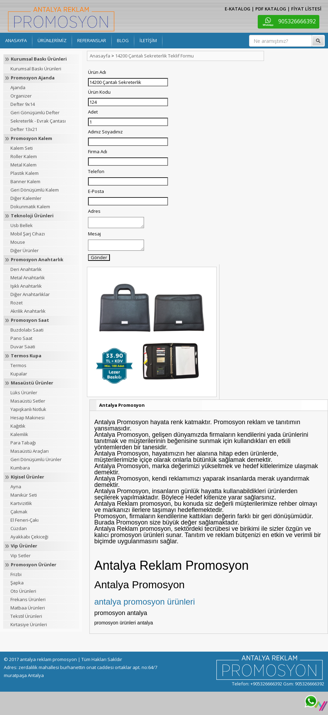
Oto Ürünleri (23, 591)
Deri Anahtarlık (26, 269)
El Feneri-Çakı (24, 520)
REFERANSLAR (91, 40)
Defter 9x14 (22, 104)
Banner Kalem (25, 181)
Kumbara (20, 468)
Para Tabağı (23, 443)
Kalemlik (19, 434)
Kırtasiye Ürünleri (28, 624)
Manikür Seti (23, 495)
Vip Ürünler (24, 546)
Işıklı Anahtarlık (26, 286)
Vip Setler (20, 555)
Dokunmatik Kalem (30, 206)
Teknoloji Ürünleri (32, 215)
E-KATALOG (237, 9)
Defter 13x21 (23, 129)
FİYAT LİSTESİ (306, 9)
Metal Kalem (23, 165)
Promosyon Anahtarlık (37, 259)
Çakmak (18, 511)
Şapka (17, 583)
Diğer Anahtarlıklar (30, 294)
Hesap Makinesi (27, 417)
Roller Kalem (23, 156)
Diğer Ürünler (24, 250)
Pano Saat (21, 338)
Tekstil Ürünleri (26, 616)
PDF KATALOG (270, 9)
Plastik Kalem (24, 173)
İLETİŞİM (148, 40)
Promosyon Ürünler (33, 564)
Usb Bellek (21, 225)
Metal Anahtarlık (27, 277)
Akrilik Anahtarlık (28, 311)
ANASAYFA (16, 40)
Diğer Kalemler (25, 198)
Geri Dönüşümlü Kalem (34, 190)
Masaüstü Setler (27, 401)
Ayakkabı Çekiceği (29, 537)
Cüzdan (18, 528)
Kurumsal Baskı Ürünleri (39, 59)
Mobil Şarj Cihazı (27, 234)
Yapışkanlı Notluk (28, 409)
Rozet (16, 303)
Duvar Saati (22, 346)
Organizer (21, 96)
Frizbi (16, 574)
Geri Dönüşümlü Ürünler (36, 459)
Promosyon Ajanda (33, 78)
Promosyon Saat (30, 320)
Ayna (15, 486)
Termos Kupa (26, 355)
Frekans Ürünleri (28, 599)
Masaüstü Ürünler (32, 383)
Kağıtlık (17, 426)
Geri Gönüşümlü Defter (34, 112)
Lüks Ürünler (23, 392)
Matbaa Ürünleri (27, 608)
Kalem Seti (21, 148)
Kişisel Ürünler (27, 477)
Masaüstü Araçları (29, 451)
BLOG (123, 40)
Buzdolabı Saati (26, 330)
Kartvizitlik (21, 503)
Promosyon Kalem (31, 138)
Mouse (17, 242)
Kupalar (18, 374)
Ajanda (17, 87)
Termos (18, 365)
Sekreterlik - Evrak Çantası (38, 121)
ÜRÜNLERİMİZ (52, 40)
